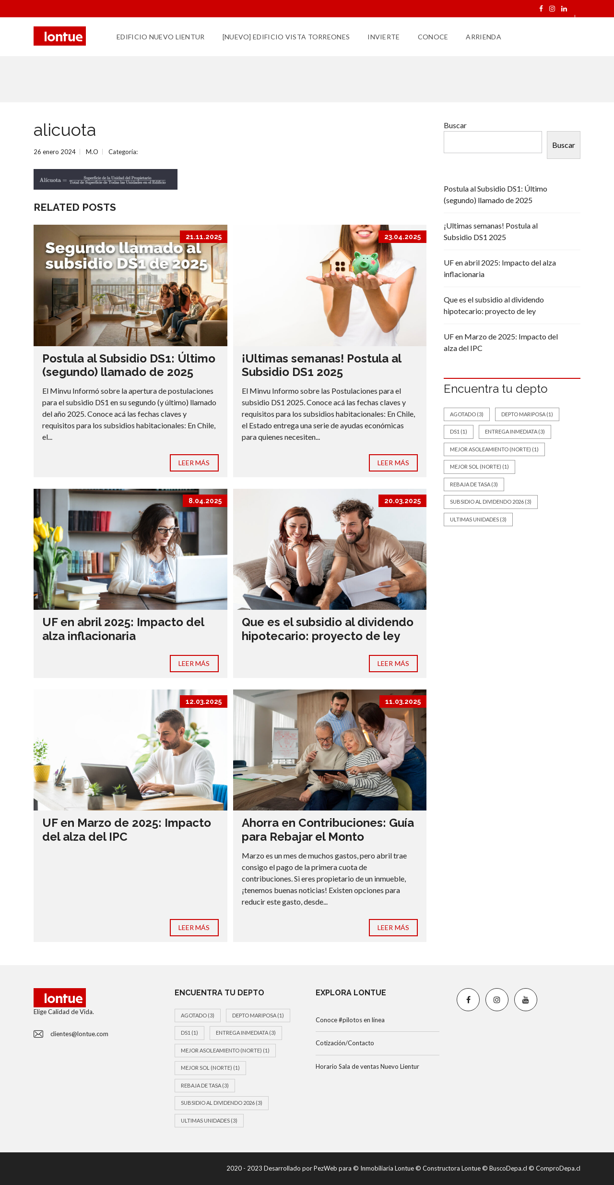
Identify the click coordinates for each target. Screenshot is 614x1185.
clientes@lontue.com (79, 1034)
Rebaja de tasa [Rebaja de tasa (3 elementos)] (474, 484)
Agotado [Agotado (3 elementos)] (467, 414)
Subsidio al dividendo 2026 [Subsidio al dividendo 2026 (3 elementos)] (490, 501)
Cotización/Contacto (345, 1043)
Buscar (455, 125)
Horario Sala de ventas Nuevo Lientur (367, 1066)
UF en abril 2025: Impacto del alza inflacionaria (123, 629)
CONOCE (433, 37)
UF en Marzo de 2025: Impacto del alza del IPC (126, 830)
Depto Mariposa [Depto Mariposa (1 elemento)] (527, 414)
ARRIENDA (483, 37)
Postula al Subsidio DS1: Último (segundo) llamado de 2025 (128, 365)
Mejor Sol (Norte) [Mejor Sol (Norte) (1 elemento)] (479, 466)
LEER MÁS (194, 463)
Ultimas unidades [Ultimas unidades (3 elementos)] (478, 519)
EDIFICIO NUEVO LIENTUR (161, 37)
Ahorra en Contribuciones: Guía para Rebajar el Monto (328, 830)
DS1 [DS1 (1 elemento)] (458, 431)
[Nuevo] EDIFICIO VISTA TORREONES (286, 37)
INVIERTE (383, 37)
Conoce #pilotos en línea (350, 1020)
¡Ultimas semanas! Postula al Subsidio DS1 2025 (321, 365)
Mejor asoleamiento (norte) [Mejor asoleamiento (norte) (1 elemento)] (494, 449)
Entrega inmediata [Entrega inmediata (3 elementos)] (515, 431)
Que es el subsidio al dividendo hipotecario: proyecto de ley (327, 629)
